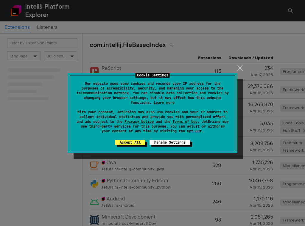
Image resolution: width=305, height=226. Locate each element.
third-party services (110, 126)
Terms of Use (184, 121)
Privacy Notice (139, 121)
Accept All (130, 142)
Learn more (164, 102)
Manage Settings (170, 142)
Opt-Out (194, 131)
